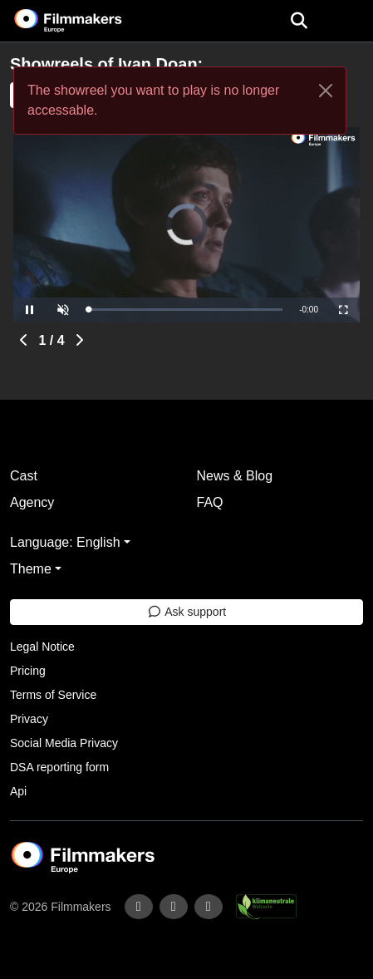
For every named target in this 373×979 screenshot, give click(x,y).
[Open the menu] (298, 21)
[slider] (185, 309)
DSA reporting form (59, 767)
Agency (32, 502)
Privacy (29, 719)
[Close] (326, 90)
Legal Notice (42, 646)
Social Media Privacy (64, 743)
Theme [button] (31, 569)
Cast (23, 476)
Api (18, 791)
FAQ (210, 502)
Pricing (28, 670)
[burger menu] (348, 21)
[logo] (88, 21)
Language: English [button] (65, 542)
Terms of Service (53, 694)
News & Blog (235, 476)
